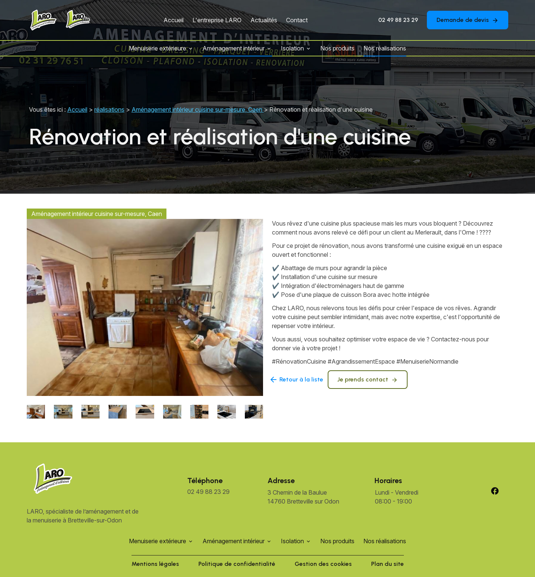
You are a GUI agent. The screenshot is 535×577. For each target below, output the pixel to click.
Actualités (263, 20)
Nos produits (337, 48)
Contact (297, 20)
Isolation (292, 48)
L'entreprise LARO (216, 20)
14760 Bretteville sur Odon (303, 496)
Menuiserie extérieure (157, 48)
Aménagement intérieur (233, 48)
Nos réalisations (384, 48)
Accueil (173, 20)
